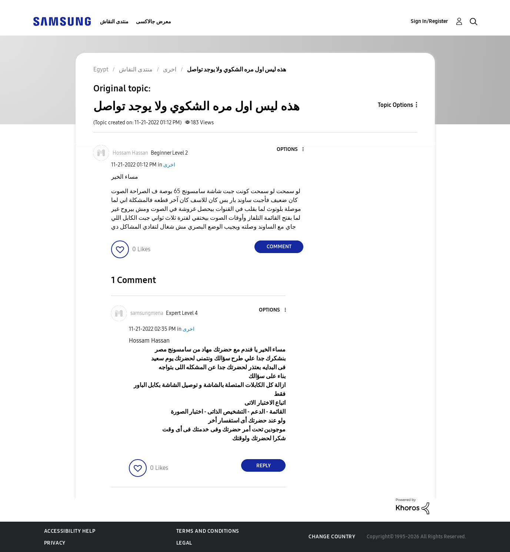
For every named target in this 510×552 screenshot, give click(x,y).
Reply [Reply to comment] (263, 465)
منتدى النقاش (114, 21)
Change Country (332, 537)
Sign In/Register (429, 21)
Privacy (55, 543)
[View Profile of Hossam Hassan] (130, 153)
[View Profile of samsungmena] (146, 313)
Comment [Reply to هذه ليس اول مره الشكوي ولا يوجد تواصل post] (279, 246)
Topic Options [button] (395, 104)
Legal (184, 543)
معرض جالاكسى (153, 21)
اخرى (169, 165)
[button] (291, 149)
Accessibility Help (70, 531)
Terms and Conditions (207, 531)
